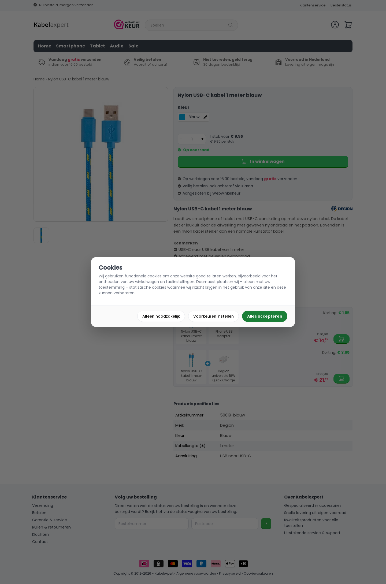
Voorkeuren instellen (213, 316)
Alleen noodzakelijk (161, 316)
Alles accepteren (264, 316)
